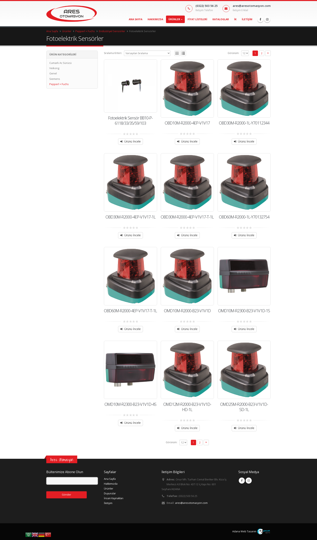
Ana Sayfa (135, 19)
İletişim (247, 19)
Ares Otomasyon (61, 459)
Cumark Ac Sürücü (60, 63)
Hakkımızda (155, 19)
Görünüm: (233, 53)
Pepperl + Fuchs (59, 84)
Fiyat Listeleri (197, 19)
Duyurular (110, 493)
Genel (53, 73)
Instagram (249, 481)
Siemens (54, 79)
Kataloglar (220, 19)
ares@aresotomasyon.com (191, 503)
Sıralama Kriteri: (113, 53)
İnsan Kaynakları (113, 498)
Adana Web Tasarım (244, 531)
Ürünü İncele (132, 141)
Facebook (242, 481)
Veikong (54, 68)
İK (235, 19)
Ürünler (174, 19)
